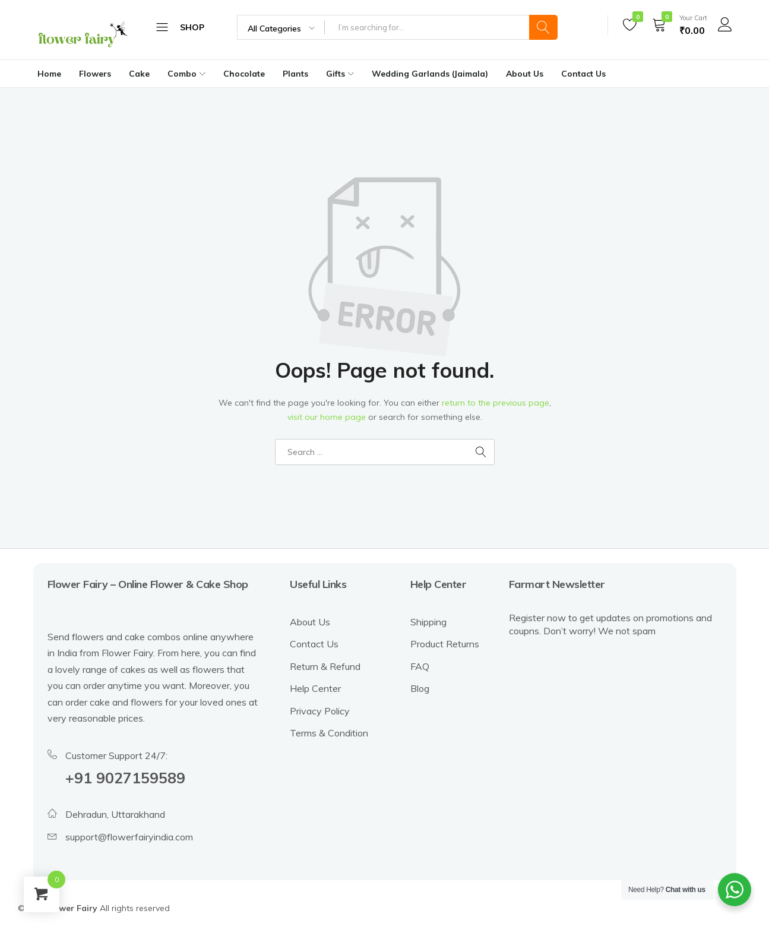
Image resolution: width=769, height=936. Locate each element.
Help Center (315, 688)
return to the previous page (495, 402)
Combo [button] (187, 74)
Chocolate (244, 73)
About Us (524, 73)
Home (49, 73)
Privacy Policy (320, 711)
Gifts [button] (341, 74)
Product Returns (444, 644)
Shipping (428, 622)
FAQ (419, 666)
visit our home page (326, 417)
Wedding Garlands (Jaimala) (430, 73)
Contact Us (583, 73)
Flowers (95, 73)
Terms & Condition (329, 733)
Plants (295, 73)
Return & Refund (325, 666)
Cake (139, 73)
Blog (419, 688)
